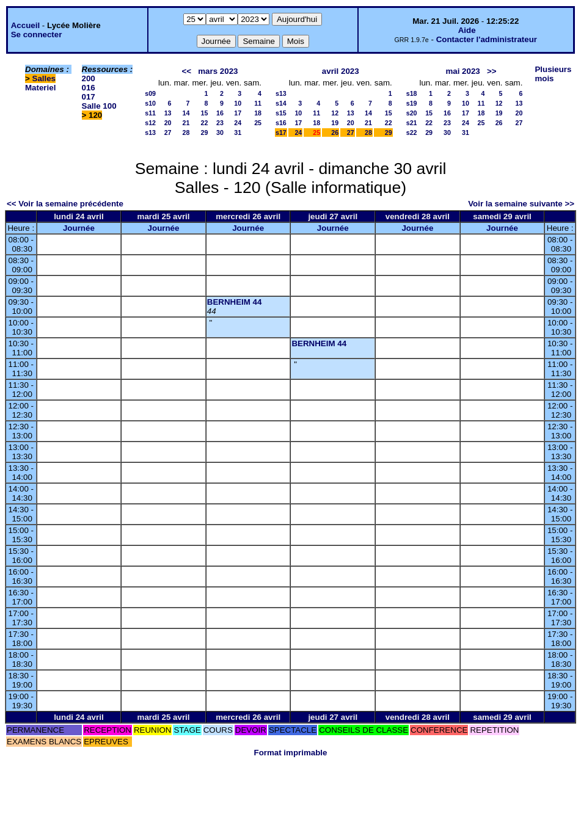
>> (492, 71)
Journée (79, 228)
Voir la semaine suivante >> (521, 203)
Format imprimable (290, 752)
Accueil (25, 25)
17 (237, 113)
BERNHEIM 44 (234, 302)
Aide (467, 30)
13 (168, 113)
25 (257, 122)
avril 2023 (340, 71)
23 (220, 122)
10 (237, 103)
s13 (150, 132)
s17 (281, 132)
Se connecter (36, 34)
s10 (150, 103)
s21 (411, 122)
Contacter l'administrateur (486, 39)
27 (168, 132)
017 (88, 96)
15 (204, 113)
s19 (411, 103)
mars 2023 (218, 71)
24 (237, 122)
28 (186, 132)
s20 (411, 113)
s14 (281, 103)
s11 (150, 113)
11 (257, 103)
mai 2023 (462, 71)
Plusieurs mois (553, 74)
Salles (44, 78)
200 (88, 78)
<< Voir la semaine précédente (65, 203)
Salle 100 (99, 106)
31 (237, 132)
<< (187, 71)
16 (220, 113)
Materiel (40, 87)
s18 (411, 93)
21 (186, 122)
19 (334, 122)
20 (168, 122)
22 (204, 122)
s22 (411, 132)
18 (257, 113)
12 (334, 113)
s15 (281, 113)
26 (334, 132)
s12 (150, 122)
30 (220, 132)
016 (88, 87)
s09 (150, 93)
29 (204, 132)
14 (186, 113)
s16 (281, 122)
